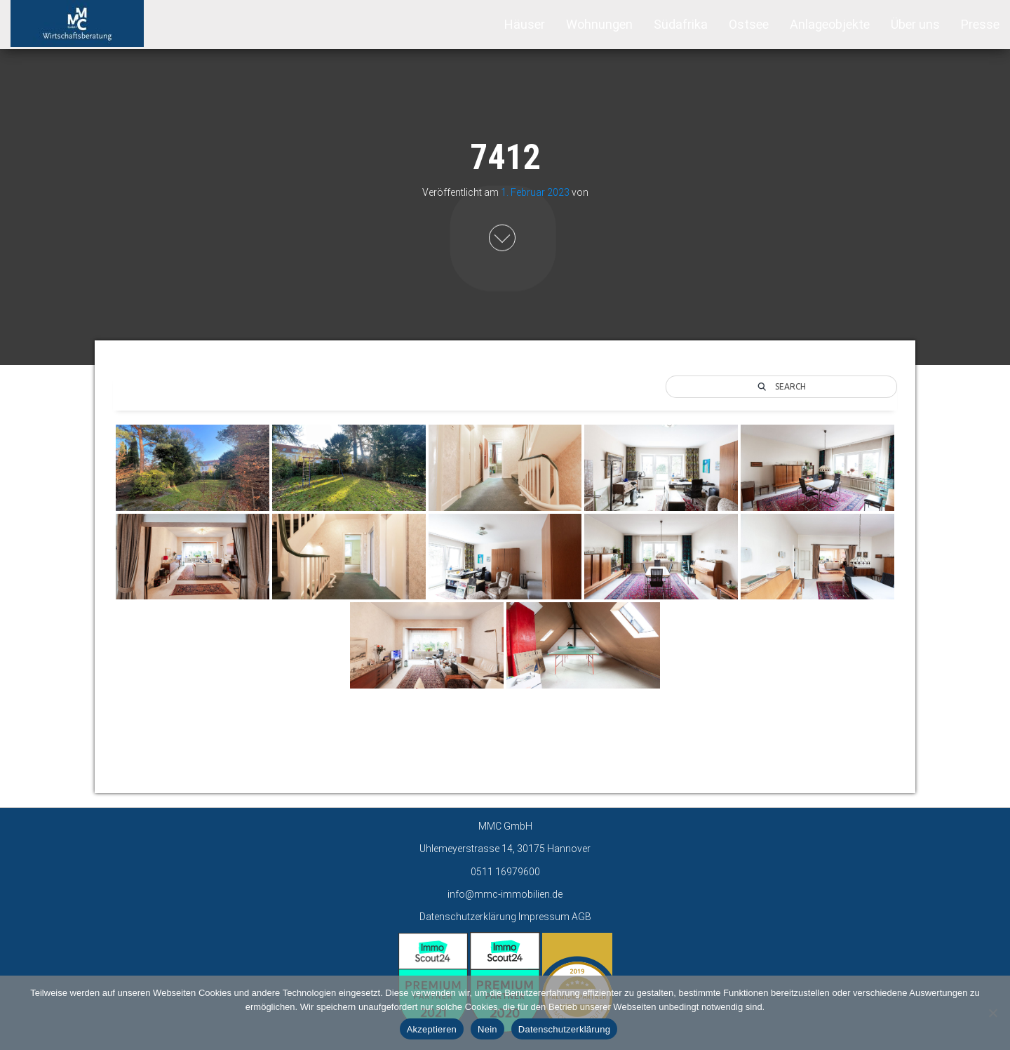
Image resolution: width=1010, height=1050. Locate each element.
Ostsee (749, 24)
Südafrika (681, 24)
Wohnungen (599, 24)
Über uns (915, 24)
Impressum (544, 916)
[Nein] (992, 1013)
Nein (487, 1029)
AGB (581, 916)
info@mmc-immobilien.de (505, 894)
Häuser (524, 24)
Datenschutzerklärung (467, 916)
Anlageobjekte (830, 24)
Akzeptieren (432, 1029)
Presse (980, 24)
